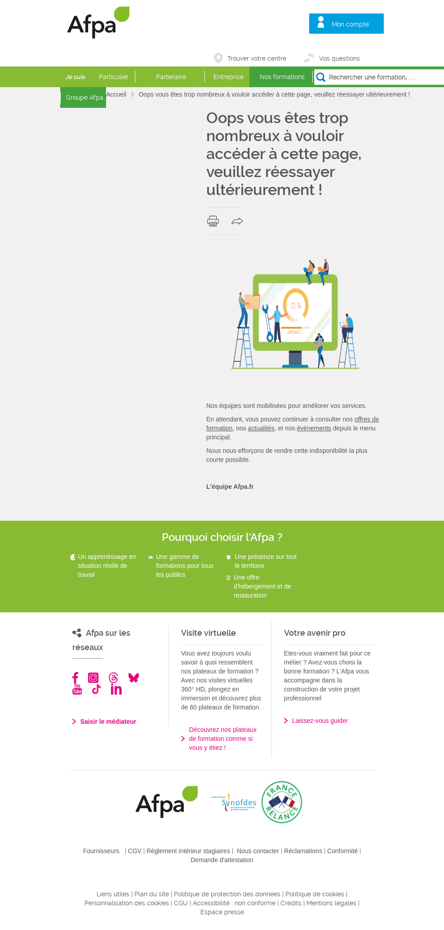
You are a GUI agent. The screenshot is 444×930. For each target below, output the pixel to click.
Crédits (291, 903)
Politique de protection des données (227, 894)
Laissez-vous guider (320, 720)
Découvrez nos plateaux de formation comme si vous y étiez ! (223, 738)
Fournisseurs (101, 851)
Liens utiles (113, 894)
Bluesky (133, 677)
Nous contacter (258, 851)
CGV (135, 851)
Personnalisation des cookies (126, 903)
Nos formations (282, 76)
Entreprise (228, 76)
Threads (113, 677)
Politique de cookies (314, 894)
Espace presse (222, 912)
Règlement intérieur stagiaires (188, 851)
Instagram (93, 677)
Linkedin (116, 689)
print (215, 221)
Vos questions (339, 58)
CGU (181, 903)
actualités (261, 428)
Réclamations (303, 851)
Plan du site (151, 894)
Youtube (77, 689)
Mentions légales (331, 903)
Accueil (117, 94)
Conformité (342, 851)
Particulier (114, 76)
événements (314, 428)
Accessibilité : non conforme (234, 903)
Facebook (75, 677)
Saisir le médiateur (108, 721)
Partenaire (171, 76)
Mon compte (350, 24)
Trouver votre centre (256, 58)
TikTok (96, 689)
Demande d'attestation (222, 860)
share (239, 221)
